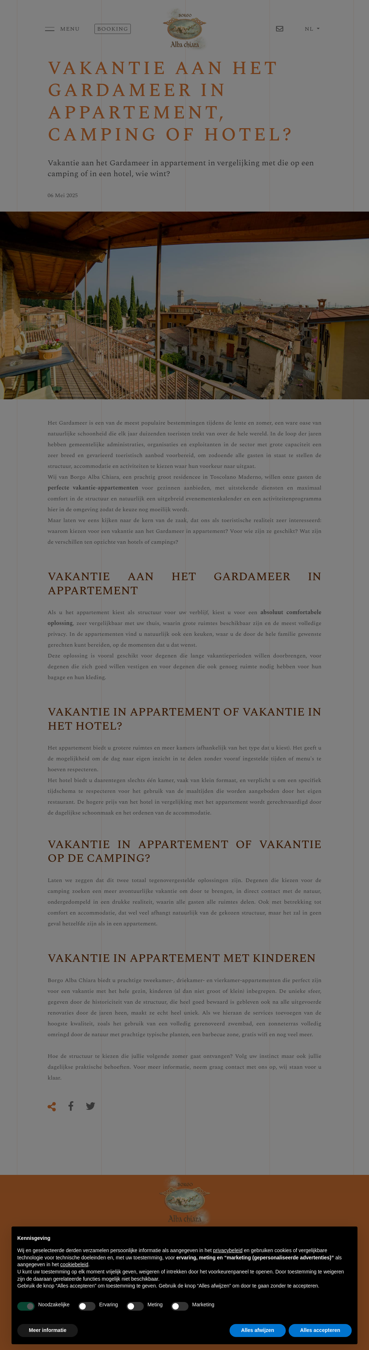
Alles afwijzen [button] (257, 1330)
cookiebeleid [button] (74, 1264)
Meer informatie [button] (47, 1330)
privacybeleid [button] (228, 1250)
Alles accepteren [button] (320, 1330)
